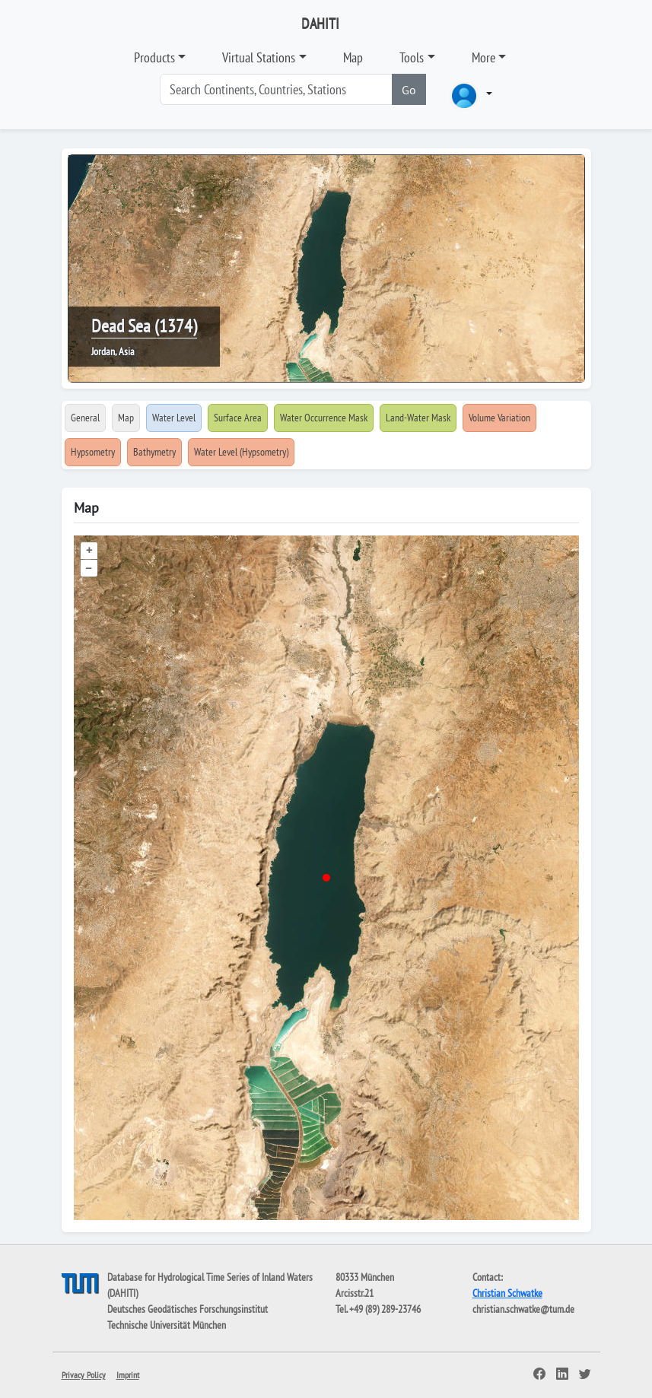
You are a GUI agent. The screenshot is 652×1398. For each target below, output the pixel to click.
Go (409, 89)
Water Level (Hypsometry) (241, 452)
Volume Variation (499, 417)
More (483, 57)
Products (154, 57)
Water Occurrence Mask (323, 417)
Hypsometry (93, 452)
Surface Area (238, 417)
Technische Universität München (166, 1325)
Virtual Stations (258, 57)
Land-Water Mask (418, 417)
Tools (411, 57)
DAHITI (320, 23)
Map (353, 57)
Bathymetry (154, 452)
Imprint (127, 1375)
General (85, 417)
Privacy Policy (84, 1375)
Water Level (174, 417)
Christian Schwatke (507, 1293)
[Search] (276, 89)
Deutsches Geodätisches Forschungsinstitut (187, 1309)
